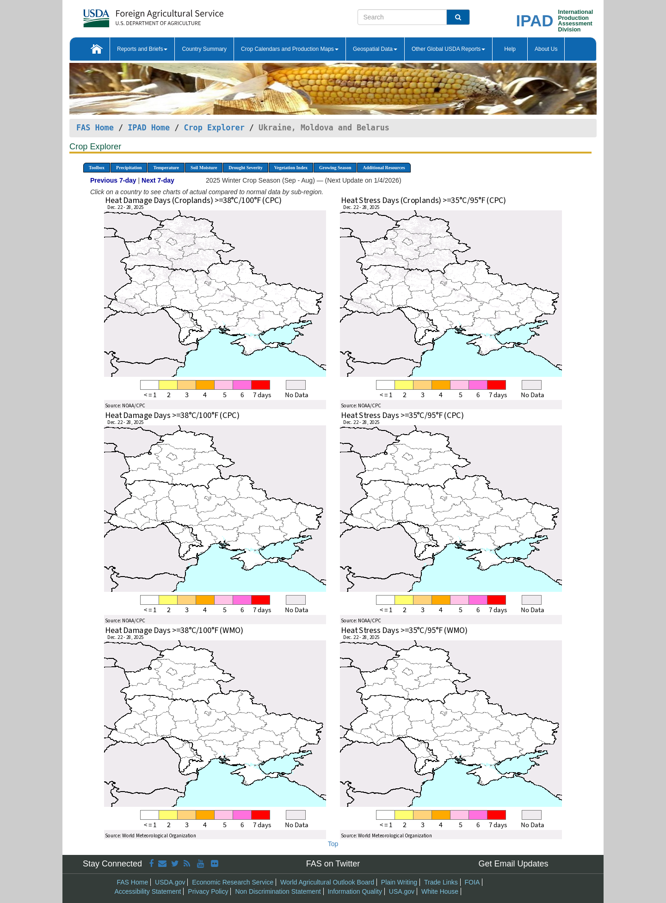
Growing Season (335, 167)
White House (439, 891)
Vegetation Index (291, 167)
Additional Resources (384, 167)
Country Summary (204, 49)
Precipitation (129, 167)
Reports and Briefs (142, 49)
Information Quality (354, 891)
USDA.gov (170, 882)
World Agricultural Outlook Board (327, 882)
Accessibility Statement (148, 891)
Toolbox (97, 167)
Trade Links (441, 882)
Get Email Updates (513, 863)
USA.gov (401, 891)
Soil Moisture (204, 167)
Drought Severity (245, 167)
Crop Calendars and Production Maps (290, 49)
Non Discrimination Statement (278, 891)
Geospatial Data (375, 49)
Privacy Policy (208, 891)
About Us (546, 49)
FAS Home (95, 127)
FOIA (472, 882)
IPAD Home (149, 127)
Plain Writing (399, 882)
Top (333, 844)
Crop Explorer (214, 127)
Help (510, 49)
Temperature (166, 167)
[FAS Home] (130, 15)
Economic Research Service (232, 882)
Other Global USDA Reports (448, 49)
